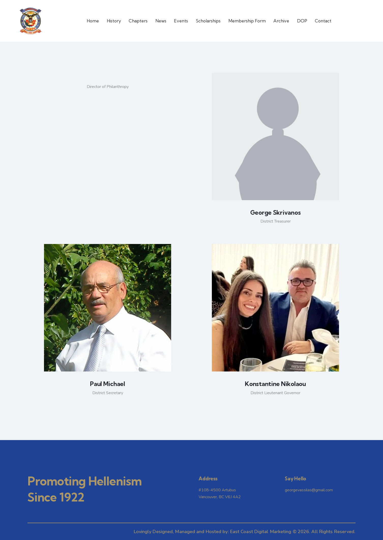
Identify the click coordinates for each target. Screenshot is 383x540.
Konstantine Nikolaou (275, 384)
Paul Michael (107, 384)
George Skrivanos (275, 212)
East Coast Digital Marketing (260, 532)
